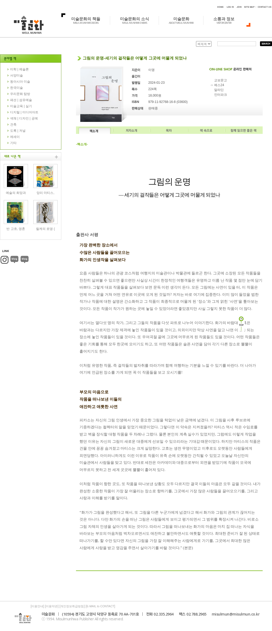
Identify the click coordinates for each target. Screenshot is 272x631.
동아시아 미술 (20, 81)
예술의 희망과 (16, 193)
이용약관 (52, 606)
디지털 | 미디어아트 (24, 112)
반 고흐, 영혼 (15, 229)
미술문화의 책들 (88, 20)
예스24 (219, 85)
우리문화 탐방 (20, 94)
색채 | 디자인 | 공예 (24, 118)
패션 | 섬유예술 (21, 100)
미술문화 (184, 20)
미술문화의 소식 (137, 20)
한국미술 (16, 88)
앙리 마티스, (45, 193)
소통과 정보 (226, 20)
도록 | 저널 (18, 131)
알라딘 (219, 90)
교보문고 (220, 80)
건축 (13, 124)
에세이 (15, 137)
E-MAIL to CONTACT (100, 606)
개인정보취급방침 (72, 606)
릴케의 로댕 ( (45, 229)
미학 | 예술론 (19, 69)
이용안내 (37, 606)
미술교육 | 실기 (21, 106)
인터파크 (220, 95)
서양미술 (16, 75)
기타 (13, 143)
